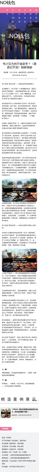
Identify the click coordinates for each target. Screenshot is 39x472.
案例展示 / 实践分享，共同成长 (13, 449)
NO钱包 (7, 2)
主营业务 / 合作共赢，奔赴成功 (13, 446)
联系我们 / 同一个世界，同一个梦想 (14, 452)
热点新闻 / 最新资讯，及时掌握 (13, 443)
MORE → (35, 400)
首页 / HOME (6, 437)
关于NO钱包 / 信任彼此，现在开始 (14, 440)
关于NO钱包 (13, 18)
